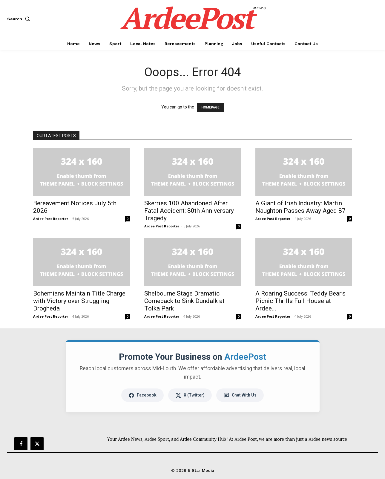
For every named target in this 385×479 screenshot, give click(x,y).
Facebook (142, 395)
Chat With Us (240, 395)
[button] (19, 19)
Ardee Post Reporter (50, 218)
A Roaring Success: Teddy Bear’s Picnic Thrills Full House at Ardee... (300, 301)
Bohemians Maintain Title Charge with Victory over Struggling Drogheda (79, 301)
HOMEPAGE (210, 107)
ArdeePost (245, 357)
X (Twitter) (190, 395)
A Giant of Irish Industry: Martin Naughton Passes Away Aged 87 (300, 207)
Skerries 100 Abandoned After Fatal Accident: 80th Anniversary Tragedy (189, 211)
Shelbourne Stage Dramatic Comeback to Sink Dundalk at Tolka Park (184, 301)
